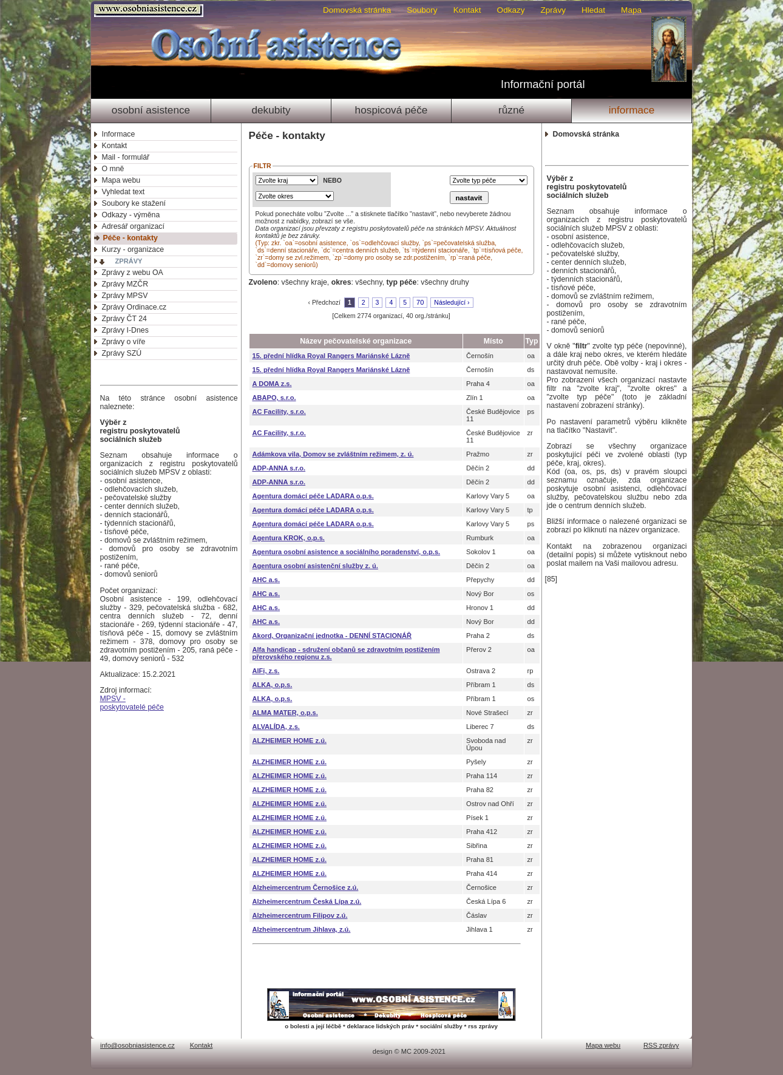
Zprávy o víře (124, 341)
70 (420, 302)
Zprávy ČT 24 (124, 318)
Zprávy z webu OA (132, 272)
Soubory (422, 10)
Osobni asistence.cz (150, 10)
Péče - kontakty (130, 238)
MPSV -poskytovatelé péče (132, 702)
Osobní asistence (151, 110)
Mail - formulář (126, 157)
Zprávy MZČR (125, 284)
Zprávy (553, 10)
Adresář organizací (133, 226)
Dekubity (270, 110)
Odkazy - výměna (131, 215)
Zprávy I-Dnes (125, 330)
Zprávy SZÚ (122, 353)
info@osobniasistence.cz (137, 1045)
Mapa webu (121, 180)
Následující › (451, 302)
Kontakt (467, 10)
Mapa (631, 10)
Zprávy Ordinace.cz (134, 307)
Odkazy (511, 10)
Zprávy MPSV (125, 295)
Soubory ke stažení (134, 203)
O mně (113, 168)
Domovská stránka (357, 10)
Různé (511, 110)
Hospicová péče (391, 110)
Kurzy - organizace (133, 249)
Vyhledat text (123, 192)
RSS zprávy (661, 1045)
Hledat (593, 10)
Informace (632, 110)
